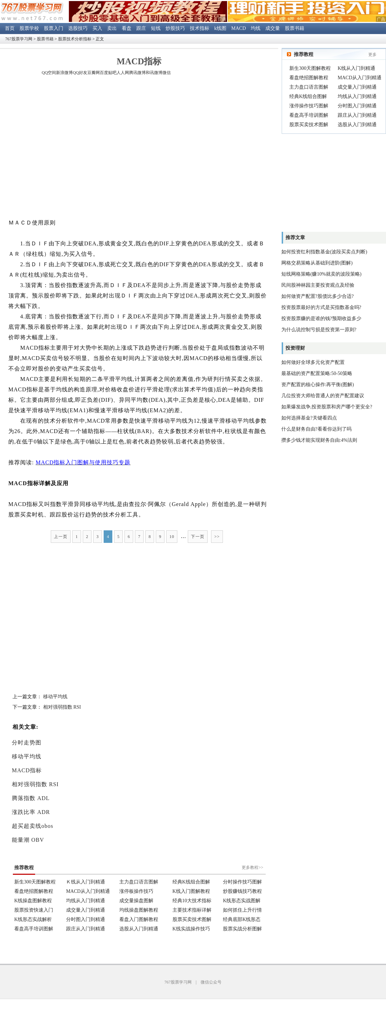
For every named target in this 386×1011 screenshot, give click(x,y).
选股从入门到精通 (357, 124)
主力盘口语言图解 (308, 87)
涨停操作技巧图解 (308, 105)
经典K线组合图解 (308, 96)
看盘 (126, 28)
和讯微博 (154, 72)
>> (217, 536)
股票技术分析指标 (74, 38)
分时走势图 (26, 742)
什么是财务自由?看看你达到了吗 (316, 429)
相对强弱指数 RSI (62, 707)
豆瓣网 (93, 72)
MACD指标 (27, 770)
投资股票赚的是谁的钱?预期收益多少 (321, 318)
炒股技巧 (175, 28)
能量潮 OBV (28, 840)
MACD (238, 28)
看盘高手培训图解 (308, 115)
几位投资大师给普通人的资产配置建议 (322, 395)
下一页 (197, 536)
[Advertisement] (65, 148)
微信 (166, 72)
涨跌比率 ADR (31, 812)
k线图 (220, 28)
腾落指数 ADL (31, 798)
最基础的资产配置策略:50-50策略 (317, 373)
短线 (156, 28)
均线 (255, 28)
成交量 (272, 28)
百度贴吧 (108, 72)
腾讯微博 (137, 72)
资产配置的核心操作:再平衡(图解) (317, 384)
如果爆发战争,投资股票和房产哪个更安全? (326, 406)
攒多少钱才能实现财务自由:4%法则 (319, 440)
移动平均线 (55, 696)
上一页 (60, 536)
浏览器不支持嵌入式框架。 (139, 894)
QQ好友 (80, 72)
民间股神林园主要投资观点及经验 (317, 285)
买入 (97, 28)
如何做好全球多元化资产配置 (313, 362)
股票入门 (53, 28)
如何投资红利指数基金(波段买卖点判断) (324, 251)
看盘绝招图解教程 (308, 77)
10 (171, 536)
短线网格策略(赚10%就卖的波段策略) (321, 274)
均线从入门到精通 (357, 96)
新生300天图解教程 (310, 68)
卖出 (112, 28)
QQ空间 (49, 72)
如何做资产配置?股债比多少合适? (317, 296)
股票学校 (29, 28)
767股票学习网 (18, 38)
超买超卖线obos (32, 826)
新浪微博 (64, 72)
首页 (10, 28)
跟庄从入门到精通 (357, 115)
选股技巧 (78, 28)
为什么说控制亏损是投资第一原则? (318, 329)
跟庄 (141, 28)
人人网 (122, 72)
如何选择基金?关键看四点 (309, 418)
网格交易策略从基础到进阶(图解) (317, 263)
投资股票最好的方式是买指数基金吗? (321, 307)
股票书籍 (294, 28)
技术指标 (199, 28)
